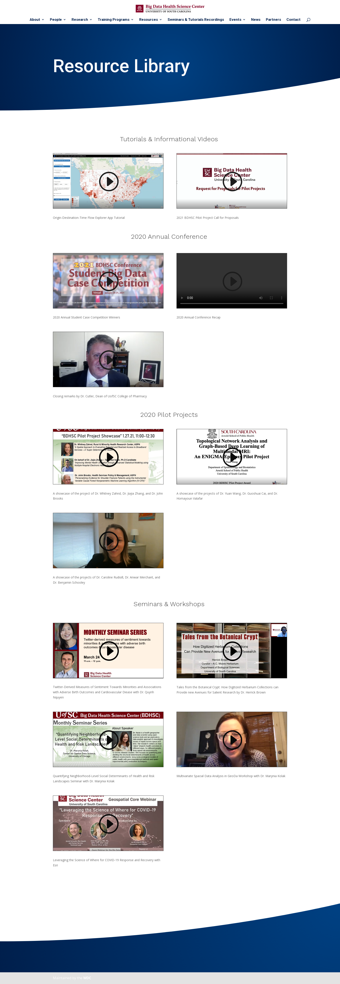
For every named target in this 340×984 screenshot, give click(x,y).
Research (80, 20)
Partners (273, 20)
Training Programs (113, 20)
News (255, 20)
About (35, 20)
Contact (293, 20)
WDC (87, 978)
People (56, 20)
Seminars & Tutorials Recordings (196, 20)
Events (235, 20)
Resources (148, 20)
